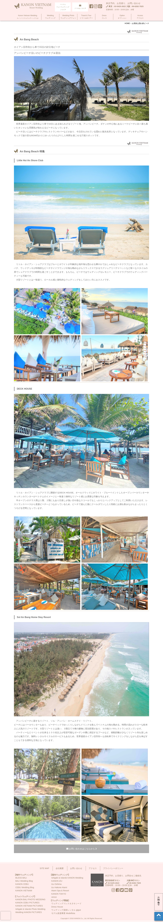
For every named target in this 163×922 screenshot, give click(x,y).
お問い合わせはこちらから (81, 848)
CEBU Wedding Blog (24, 887)
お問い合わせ (159, 900)
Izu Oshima (56, 884)
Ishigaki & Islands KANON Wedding (67, 878)
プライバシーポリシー (113, 868)
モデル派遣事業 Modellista (63, 913)
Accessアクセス (140, 16)
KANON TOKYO (58, 894)
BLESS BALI (21, 878)
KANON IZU (56, 881)
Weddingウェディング (50, 16)
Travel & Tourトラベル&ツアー (86, 16)
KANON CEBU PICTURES (27, 902)
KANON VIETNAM (23, 890)
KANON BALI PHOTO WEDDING (30, 899)
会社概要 (60, 868)
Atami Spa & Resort (60, 890)
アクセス (93, 868)
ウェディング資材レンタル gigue (66, 910)
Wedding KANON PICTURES (28, 912)
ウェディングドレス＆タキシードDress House (66, 905)
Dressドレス (104, 16)
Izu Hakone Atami (59, 887)
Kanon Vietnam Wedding (27, 16)
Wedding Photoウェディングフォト (68, 16)
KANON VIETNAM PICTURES (29, 906)
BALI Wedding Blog (24, 881)
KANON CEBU (22, 884)
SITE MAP (44, 868)
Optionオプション (122, 16)
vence (54, 897)
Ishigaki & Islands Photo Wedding (30, 909)
